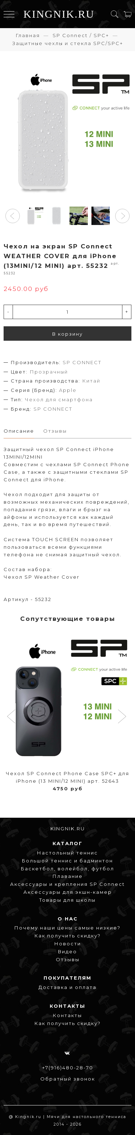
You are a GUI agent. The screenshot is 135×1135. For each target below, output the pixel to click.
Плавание (68, 876)
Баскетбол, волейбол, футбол (67, 868)
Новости (67, 943)
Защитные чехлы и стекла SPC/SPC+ (67, 43)
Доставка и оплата (67, 987)
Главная (27, 35)
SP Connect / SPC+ (81, 35)
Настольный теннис (67, 853)
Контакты (67, 1015)
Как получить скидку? (68, 936)
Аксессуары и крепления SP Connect (67, 884)
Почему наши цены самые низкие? (67, 928)
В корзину (67, 334)
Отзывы (68, 959)
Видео (67, 951)
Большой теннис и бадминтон (67, 861)
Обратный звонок (67, 1079)
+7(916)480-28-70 (67, 1067)
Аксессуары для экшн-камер (67, 892)
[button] (12, 216)
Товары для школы (67, 900)
